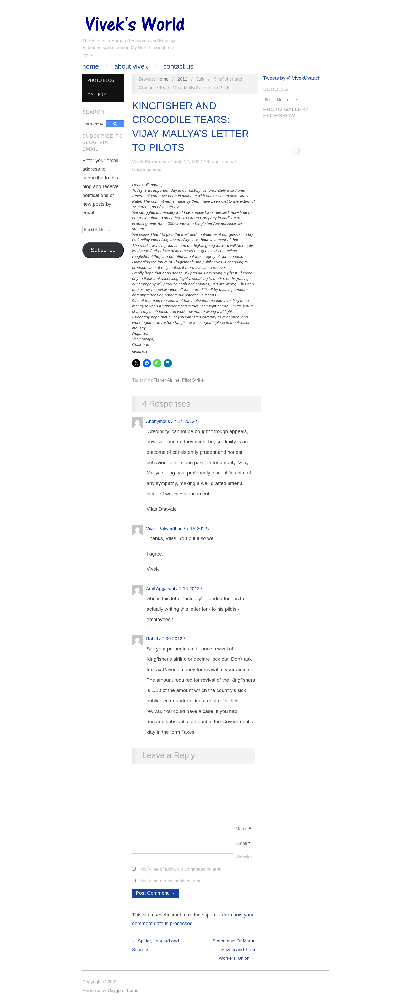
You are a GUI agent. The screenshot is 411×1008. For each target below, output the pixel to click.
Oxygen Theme (122, 995)
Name (243, 833)
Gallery (96, 95)
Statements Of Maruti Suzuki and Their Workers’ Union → (233, 954)
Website (244, 862)
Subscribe (103, 250)
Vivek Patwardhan (150, 161)
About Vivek (131, 66)
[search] (95, 124)
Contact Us (178, 66)
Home (90, 66)
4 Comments (220, 161)
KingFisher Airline (162, 380)
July (200, 79)
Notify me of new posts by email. (172, 886)
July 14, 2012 (188, 161)
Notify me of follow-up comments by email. (182, 874)
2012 (182, 79)
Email (243, 848)
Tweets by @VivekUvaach (292, 78)
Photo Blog (101, 80)
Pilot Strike (193, 380)
